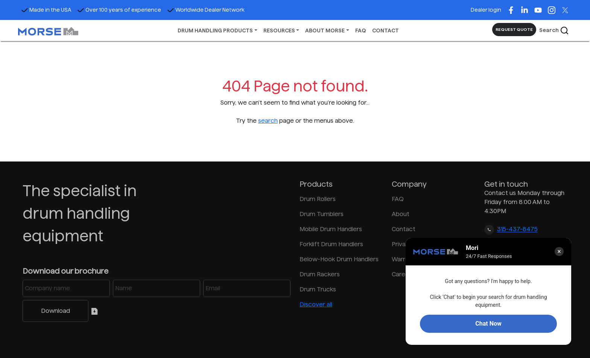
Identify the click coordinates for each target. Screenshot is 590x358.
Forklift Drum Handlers (331, 244)
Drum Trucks (318, 289)
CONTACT (385, 30)
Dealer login (486, 10)
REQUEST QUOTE (514, 29)
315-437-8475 (517, 229)
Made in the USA (46, 10)
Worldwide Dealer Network (206, 10)
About (400, 214)
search (268, 120)
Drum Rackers (320, 274)
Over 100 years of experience (119, 10)
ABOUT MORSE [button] (325, 30)
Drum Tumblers (322, 214)
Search (554, 30)
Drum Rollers (318, 199)
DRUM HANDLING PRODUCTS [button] (215, 30)
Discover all (316, 304)
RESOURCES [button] (279, 30)
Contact (403, 229)
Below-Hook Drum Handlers (339, 259)
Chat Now (488, 323)
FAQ (360, 30)
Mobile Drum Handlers (331, 229)
